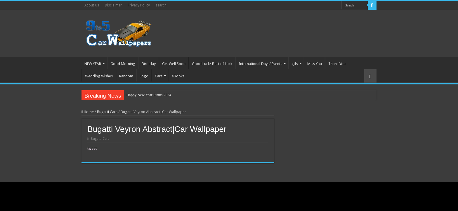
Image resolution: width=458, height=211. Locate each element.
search (161, 5)
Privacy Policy (139, 5)
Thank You (337, 64)
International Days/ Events (260, 64)
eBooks (178, 76)
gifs (295, 64)
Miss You (314, 64)
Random (126, 76)
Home (87, 112)
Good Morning (122, 64)
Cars (158, 76)
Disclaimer (113, 5)
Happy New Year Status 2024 (148, 95)
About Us (91, 5)
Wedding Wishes (99, 76)
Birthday (149, 64)
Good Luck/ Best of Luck (212, 64)
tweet (92, 148)
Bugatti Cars (107, 112)
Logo (144, 76)
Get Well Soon (173, 64)
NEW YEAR (92, 64)
